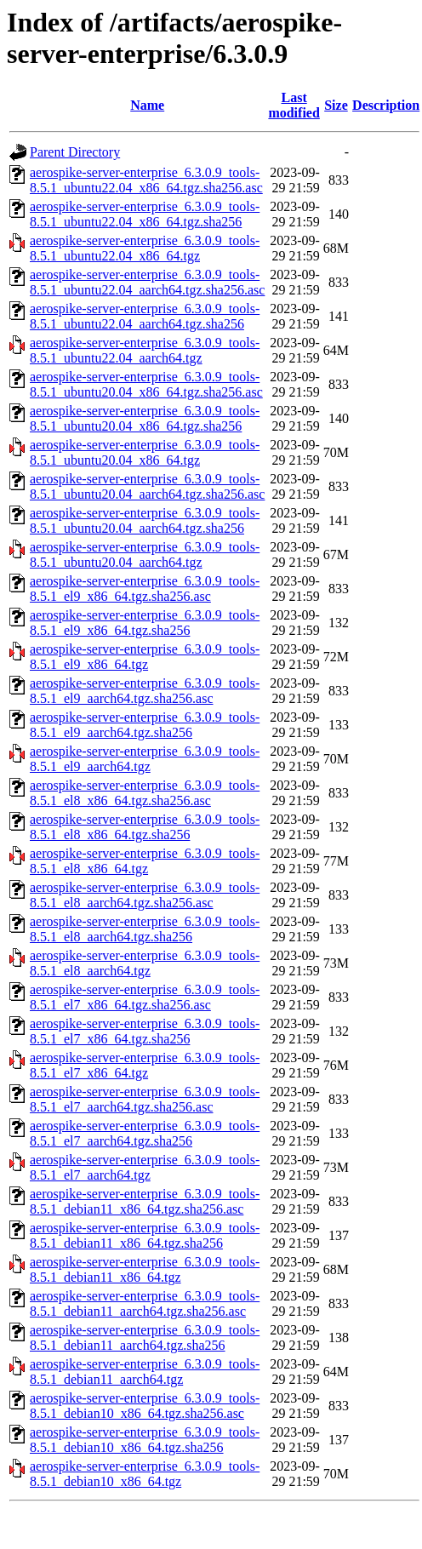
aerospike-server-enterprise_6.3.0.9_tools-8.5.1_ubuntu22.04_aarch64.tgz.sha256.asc (147, 282)
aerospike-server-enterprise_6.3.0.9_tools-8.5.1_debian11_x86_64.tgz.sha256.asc (144, 1201)
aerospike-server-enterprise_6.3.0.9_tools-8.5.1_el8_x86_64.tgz (144, 861)
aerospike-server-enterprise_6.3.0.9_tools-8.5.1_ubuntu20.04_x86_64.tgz (144, 452)
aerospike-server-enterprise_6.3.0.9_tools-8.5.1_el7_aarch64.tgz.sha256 (144, 1133)
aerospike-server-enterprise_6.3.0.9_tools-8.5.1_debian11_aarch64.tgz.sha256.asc (144, 1303)
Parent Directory (75, 152)
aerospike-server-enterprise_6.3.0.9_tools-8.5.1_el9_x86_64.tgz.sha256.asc (144, 588)
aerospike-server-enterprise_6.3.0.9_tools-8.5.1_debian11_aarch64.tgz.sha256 (144, 1337)
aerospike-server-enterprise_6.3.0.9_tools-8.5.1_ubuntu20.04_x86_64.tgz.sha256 (144, 418)
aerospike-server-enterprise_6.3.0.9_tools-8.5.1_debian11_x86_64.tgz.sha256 (144, 1235)
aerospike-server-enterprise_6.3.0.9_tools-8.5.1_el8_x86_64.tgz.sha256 (144, 827)
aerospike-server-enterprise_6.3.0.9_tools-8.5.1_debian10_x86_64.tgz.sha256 (144, 1440)
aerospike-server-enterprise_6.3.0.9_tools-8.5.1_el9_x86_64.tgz (144, 657)
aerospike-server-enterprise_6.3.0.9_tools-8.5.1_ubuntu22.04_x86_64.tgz (144, 248)
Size (336, 105)
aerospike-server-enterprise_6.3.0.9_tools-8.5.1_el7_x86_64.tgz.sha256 (144, 1031)
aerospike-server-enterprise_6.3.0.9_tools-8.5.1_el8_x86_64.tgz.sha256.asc (144, 793)
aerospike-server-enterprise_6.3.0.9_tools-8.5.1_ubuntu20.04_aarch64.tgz (144, 554)
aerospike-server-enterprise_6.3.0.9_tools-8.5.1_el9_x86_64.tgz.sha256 (144, 622)
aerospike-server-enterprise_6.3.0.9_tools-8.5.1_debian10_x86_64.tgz (144, 1474)
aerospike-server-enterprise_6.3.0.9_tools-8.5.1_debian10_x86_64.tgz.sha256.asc (144, 1405)
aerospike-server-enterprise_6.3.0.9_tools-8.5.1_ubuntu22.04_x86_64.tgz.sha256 (144, 214)
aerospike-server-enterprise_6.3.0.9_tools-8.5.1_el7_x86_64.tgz (144, 1065)
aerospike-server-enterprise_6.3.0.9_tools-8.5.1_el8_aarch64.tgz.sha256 (144, 929)
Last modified (293, 105)
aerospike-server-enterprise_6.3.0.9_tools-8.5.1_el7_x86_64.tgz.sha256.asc (144, 997)
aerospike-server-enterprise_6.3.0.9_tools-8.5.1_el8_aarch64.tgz (144, 963)
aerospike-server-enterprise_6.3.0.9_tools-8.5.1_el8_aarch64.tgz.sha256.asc (144, 895)
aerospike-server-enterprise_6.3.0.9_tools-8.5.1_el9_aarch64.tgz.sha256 (144, 725)
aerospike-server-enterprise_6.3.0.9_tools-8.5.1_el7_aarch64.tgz (144, 1167)
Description (385, 105)
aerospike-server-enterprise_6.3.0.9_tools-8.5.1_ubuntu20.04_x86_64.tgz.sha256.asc (146, 384)
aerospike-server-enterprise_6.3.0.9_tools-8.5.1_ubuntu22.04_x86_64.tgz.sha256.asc (146, 180)
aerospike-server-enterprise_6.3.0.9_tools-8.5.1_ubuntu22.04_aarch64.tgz (144, 350)
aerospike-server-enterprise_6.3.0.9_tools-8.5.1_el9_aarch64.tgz (144, 759)
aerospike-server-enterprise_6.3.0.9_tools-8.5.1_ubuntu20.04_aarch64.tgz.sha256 (144, 520)
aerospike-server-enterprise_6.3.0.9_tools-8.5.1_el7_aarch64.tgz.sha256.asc (144, 1099)
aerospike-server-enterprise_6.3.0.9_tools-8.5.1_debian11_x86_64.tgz (144, 1269)
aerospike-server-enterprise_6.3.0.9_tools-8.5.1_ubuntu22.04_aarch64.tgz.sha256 (144, 316)
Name (147, 105)
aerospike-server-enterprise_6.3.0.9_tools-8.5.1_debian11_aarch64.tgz (144, 1371)
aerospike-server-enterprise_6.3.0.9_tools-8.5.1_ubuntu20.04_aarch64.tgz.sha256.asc (147, 486)
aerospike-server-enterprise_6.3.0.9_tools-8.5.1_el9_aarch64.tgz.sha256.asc (144, 691)
